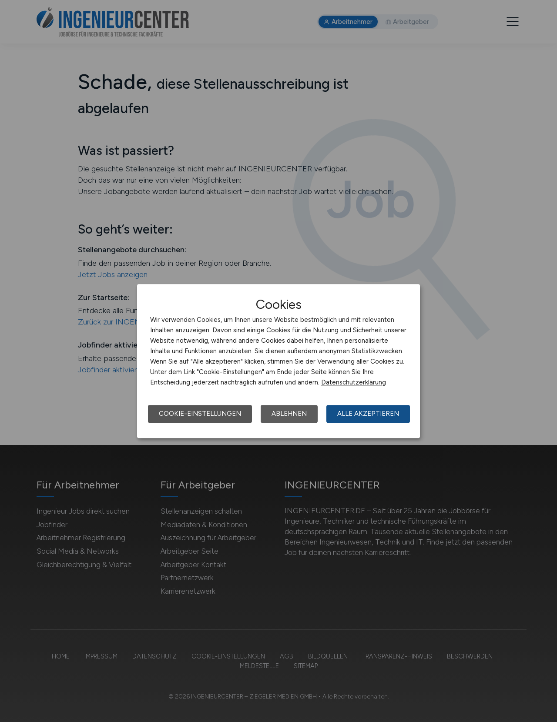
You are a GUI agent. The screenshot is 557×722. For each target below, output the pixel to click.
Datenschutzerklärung (353, 382)
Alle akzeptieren (368, 414)
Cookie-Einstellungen (200, 414)
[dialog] (278, 361)
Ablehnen (289, 414)
